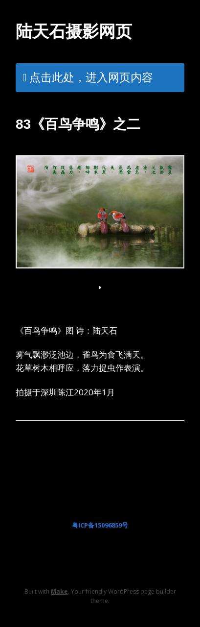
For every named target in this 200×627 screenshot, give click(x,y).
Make (59, 591)
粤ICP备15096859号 (100, 525)
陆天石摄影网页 (74, 31)
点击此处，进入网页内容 (91, 77)
